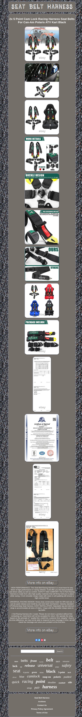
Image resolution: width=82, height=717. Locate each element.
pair (37, 687)
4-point (26, 672)
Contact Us (42, 705)
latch (58, 661)
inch (69, 672)
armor (57, 667)
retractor (66, 661)
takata (42, 672)
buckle (41, 662)
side (70, 682)
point (40, 681)
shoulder (52, 682)
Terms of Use (41, 713)
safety (66, 665)
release (30, 666)
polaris (57, 676)
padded (67, 676)
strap (29, 688)
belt (49, 659)
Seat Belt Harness (42, 698)
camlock (33, 676)
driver (15, 677)
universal (45, 665)
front (33, 660)
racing (27, 681)
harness (49, 686)
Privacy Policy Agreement (42, 709)
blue (21, 676)
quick (15, 682)
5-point (61, 672)
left (21, 667)
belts (24, 660)
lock (15, 666)
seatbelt (62, 683)
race (16, 661)
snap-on (47, 677)
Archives (42, 702)
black (51, 671)
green (34, 672)
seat (16, 670)
